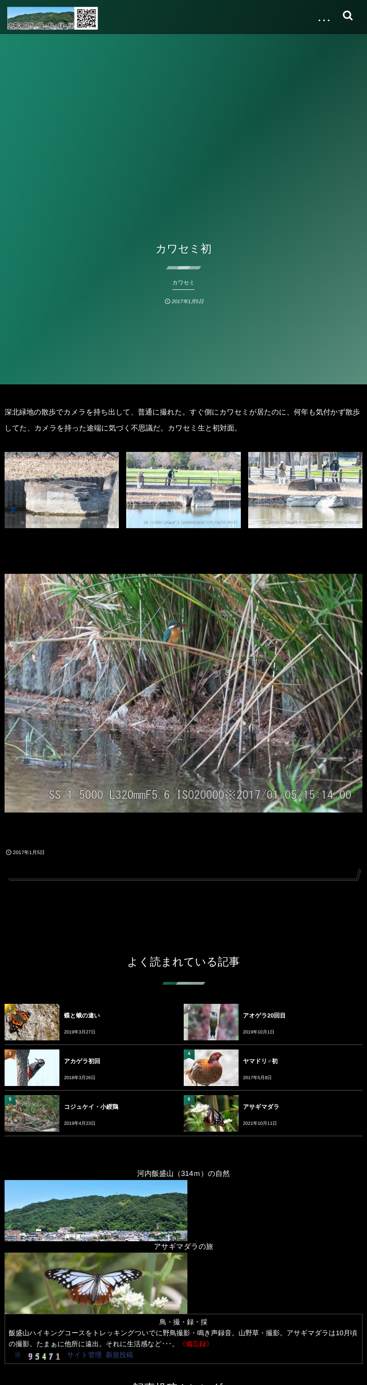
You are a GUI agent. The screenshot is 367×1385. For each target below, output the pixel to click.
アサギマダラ (261, 1106)
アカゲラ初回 (82, 1061)
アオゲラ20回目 (264, 1015)
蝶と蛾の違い (82, 1015)
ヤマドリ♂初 (260, 1061)
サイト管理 (84, 1355)
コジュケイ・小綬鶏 (91, 1106)
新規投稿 (119, 1355)
